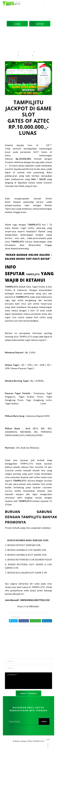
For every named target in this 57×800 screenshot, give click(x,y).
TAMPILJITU (26, 52)
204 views (25, 55)
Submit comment (28, 693)
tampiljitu (31, 231)
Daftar (39, 24)
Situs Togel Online (35, 286)
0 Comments (41, 55)
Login (17, 24)
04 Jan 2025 (11, 52)
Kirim (44, 721)
